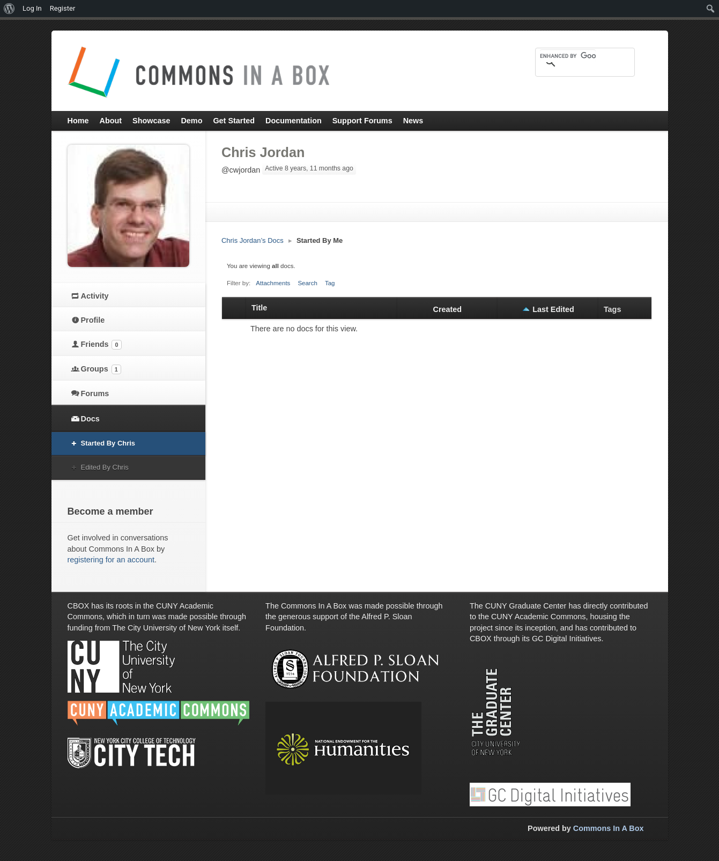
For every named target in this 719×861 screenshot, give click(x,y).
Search (307, 283)
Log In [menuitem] (32, 8)
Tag (330, 283)
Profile (93, 320)
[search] (568, 55)
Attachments (273, 283)
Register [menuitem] (63, 8)
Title (259, 307)
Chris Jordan (263, 152)
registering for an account (111, 559)
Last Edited (553, 309)
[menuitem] (9, 8)
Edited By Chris (105, 467)
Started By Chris (108, 443)
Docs (90, 418)
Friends (101, 345)
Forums (95, 393)
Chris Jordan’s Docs (252, 240)
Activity (95, 296)
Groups (101, 369)
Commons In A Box (608, 828)
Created (447, 309)
